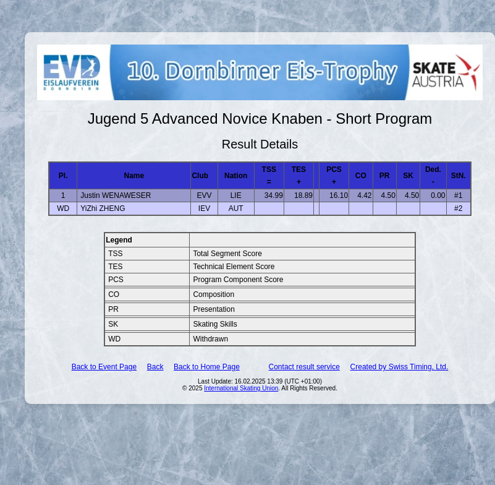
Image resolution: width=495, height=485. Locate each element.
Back (155, 367)
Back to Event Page (104, 367)
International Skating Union (241, 388)
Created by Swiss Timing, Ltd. (399, 367)
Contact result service (304, 367)
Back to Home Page (207, 367)
